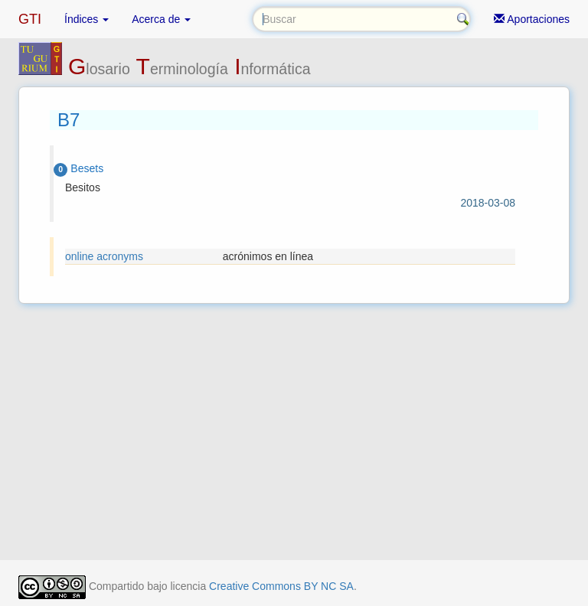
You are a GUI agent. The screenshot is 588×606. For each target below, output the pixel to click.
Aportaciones (532, 19)
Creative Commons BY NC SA (281, 586)
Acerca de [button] (161, 19)
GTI (29, 19)
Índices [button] (86, 19)
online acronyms (104, 256)
